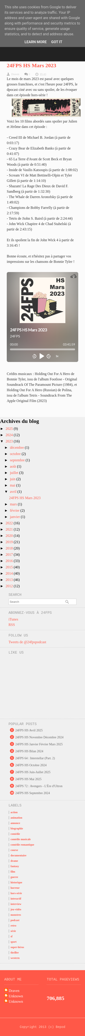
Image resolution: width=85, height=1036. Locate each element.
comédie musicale (21, 839)
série (13, 931)
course (14, 850)
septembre (18, 460)
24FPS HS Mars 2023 (31, 65)
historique (16, 882)
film (13, 871)
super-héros (17, 947)
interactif (16, 898)
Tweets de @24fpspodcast (27, 642)
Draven (14, 991)
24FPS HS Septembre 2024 (32, 793)
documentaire (18, 855)
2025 (10, 429)
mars (14, 504)
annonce (15, 823)
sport (14, 941)
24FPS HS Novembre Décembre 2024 (39, 737)
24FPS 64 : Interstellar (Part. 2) (35, 758)
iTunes (13, 619)
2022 (10, 523)
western (15, 958)
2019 (10, 542)
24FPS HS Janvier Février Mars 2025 (39, 744)
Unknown (16, 996)
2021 (10, 529)
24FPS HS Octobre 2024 (31, 765)
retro (13, 925)
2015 (10, 567)
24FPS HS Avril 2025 (29, 730)
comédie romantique (22, 844)
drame (14, 860)
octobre (16, 454)
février (15, 510)
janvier (15, 517)
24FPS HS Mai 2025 (28, 779)
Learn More (36, 42)
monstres (16, 914)
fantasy (15, 866)
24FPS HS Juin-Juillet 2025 (33, 772)
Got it (56, 42)
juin (13, 479)
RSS (12, 625)
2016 (10, 561)
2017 (10, 554)
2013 (10, 580)
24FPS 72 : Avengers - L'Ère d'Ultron (38, 786)
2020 (10, 536)
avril (13, 491)
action (14, 812)
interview (16, 904)
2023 (10, 441)
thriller (15, 952)
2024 (10, 435)
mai (13, 485)
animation (16, 817)
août (13, 466)
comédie (15, 833)
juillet (14, 473)
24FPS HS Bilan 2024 (29, 751)
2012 (10, 586)
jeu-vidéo (16, 909)
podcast (15, 920)
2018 (10, 548)
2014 (10, 573)
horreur (15, 887)
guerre (14, 877)
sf (12, 936)
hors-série (16, 893)
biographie (17, 828)
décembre (17, 447)
